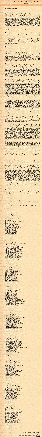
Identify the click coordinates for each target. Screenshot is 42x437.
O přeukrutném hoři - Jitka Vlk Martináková (12, 325)
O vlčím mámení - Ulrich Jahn (10, 350)
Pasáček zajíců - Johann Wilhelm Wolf (11, 361)
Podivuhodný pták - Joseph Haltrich (11, 364)
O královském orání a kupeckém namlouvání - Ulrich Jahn (15, 317)
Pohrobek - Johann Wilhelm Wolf (10, 366)
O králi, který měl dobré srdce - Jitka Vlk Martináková (14, 316)
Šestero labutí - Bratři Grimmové (10, 397)
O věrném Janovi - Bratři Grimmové (11, 348)
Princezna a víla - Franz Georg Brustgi (11, 374)
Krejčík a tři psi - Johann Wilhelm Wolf (11, 284)
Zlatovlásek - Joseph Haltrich (10, 423)
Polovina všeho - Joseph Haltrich (10, 368)
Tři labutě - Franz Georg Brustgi (10, 405)
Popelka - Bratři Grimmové (9, 369)
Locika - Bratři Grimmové (9, 288)
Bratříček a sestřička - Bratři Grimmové (11, 217)
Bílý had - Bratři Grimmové (9, 216)
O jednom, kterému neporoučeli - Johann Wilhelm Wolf (14, 311)
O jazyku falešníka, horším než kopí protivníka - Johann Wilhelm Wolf (17, 305)
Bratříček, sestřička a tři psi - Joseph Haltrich (12, 218)
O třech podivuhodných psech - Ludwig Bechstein (13, 342)
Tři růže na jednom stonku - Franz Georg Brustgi (13, 409)
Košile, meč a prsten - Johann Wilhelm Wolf (12, 271)
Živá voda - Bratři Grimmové (10, 428)
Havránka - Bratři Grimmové (10, 234)
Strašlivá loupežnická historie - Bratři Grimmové (13, 394)
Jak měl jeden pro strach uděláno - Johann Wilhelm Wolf (14, 249)
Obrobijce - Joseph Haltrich (9, 357)
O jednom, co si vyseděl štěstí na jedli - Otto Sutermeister (15, 310)
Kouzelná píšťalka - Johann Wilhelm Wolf (12, 273)
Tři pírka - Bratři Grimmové (9, 406)
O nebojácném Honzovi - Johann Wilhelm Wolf (13, 322)
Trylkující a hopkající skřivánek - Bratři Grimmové (13, 412)
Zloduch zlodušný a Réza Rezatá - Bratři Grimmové (14, 426)
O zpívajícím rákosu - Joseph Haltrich (11, 354)
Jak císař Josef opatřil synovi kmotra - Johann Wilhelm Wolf (15, 243)
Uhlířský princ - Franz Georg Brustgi (11, 413)
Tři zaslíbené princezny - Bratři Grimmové (12, 410)
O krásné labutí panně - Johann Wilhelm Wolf (12, 318)
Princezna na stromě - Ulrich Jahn (10, 377)
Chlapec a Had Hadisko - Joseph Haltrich (12, 220)
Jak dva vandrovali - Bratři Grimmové (11, 244)
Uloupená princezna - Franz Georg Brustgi (12, 414)
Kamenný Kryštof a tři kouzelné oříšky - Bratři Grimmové (15, 265)
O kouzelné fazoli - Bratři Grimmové (11, 312)
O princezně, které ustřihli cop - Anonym (12, 330)
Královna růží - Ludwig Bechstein (11, 279)
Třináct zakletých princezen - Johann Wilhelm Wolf (13, 411)
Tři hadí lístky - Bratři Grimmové (10, 402)
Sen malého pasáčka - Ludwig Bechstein (12, 385)
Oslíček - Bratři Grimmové (9, 359)
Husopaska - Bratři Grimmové (10, 241)
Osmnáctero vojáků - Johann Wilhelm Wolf (12, 360)
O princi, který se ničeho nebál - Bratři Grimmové (13, 331)
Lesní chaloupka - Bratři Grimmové (11, 287)
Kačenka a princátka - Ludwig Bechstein (12, 264)
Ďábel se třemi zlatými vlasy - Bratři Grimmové (13, 227)
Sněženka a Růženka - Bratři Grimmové (11, 392)
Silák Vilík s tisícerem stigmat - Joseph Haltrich (13, 386)
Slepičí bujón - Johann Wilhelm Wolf (11, 387)
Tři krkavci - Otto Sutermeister (10, 404)
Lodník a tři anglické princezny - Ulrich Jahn (12, 289)
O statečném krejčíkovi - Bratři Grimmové (12, 338)
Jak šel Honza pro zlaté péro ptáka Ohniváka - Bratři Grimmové (16, 258)
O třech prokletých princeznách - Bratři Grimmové (13, 343)
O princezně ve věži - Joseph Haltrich (11, 326)
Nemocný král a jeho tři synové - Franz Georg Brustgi (14, 299)
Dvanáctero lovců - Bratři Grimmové (11, 232)
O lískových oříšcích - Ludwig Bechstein (12, 321)
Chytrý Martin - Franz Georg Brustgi (11, 223)
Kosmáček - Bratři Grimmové (10, 269)
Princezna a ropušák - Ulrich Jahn (10, 373)
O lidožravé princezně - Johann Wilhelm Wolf (13, 320)
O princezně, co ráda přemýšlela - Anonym (12, 328)
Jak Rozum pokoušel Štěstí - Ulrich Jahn (12, 252)
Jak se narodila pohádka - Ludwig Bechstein (12, 254)
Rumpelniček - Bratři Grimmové (10, 383)
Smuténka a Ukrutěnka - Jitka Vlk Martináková (13, 390)
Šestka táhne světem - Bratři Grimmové (11, 398)
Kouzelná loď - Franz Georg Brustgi (11, 272)
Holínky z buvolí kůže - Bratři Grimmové (12, 235)
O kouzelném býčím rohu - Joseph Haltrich (12, 313)
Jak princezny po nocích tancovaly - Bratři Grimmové (14, 251)
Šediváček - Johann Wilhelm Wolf (11, 395)
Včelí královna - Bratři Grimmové (11, 416)
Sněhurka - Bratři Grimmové (10, 391)
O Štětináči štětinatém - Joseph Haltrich (11, 339)
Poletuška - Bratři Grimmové (10, 367)
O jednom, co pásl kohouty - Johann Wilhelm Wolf (13, 308)
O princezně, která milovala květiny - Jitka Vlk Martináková (15, 329)
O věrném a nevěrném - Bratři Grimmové (12, 346)
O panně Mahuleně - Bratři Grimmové (11, 324)
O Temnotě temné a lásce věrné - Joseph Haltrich (13, 340)
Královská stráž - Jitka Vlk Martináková (12, 281)
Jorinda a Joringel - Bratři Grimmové (11, 263)
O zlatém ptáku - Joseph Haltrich (10, 353)
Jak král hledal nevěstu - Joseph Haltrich (12, 248)
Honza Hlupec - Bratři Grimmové (10, 236)
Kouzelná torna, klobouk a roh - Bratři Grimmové (13, 274)
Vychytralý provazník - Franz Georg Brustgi (12, 420)
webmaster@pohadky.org (37, 433)
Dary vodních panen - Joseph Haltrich (11, 228)
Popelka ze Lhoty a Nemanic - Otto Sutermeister (13, 371)
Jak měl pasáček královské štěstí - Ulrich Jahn (13, 250)
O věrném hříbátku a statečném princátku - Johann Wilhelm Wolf (16, 347)
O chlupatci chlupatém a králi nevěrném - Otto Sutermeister (15, 301)
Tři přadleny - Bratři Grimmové (10, 407)
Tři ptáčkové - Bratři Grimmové (10, 408)
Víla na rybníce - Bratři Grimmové (11, 418)
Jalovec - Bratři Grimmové (9, 261)
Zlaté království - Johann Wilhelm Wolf (11, 421)
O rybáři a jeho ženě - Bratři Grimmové (11, 335)
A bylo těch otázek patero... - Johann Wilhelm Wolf (13, 214)
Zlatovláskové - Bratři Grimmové (10, 424)
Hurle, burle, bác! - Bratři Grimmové (11, 240)
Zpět (14, 202)
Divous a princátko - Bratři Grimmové (11, 229)
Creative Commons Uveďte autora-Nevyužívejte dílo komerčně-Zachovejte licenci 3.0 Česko (28, 435)
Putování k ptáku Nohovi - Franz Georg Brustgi (13, 381)
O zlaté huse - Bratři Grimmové (10, 351)
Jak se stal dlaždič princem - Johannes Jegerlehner (13, 255)
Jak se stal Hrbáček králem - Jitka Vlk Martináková (13, 256)
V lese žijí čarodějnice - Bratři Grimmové (12, 415)
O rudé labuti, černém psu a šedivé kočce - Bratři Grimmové (15, 334)
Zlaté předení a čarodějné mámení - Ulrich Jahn (13, 422)
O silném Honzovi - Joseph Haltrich (11, 336)
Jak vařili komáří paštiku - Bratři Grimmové (12, 260)
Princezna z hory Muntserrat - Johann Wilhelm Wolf (14, 378)
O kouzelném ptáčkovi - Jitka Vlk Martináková (13, 314)
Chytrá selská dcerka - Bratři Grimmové (12, 222)
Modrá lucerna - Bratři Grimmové (10, 295)
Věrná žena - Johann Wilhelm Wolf (11, 417)
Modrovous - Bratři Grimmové (10, 296)
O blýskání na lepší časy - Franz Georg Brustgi (13, 300)
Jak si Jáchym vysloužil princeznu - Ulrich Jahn (13, 257)
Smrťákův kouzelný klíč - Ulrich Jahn (11, 389)
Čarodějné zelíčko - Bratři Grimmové (11, 224)
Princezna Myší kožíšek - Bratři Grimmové (12, 375)
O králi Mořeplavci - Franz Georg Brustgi (12, 315)
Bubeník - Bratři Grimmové (9, 219)
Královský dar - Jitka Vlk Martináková (11, 282)
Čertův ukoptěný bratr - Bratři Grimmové (12, 226)
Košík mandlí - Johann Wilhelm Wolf (11, 270)
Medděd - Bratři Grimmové (9, 292)
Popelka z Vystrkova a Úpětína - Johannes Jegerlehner (14, 370)
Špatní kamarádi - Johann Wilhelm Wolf (12, 400)
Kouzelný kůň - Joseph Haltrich (10, 275)
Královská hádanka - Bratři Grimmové (11, 280)
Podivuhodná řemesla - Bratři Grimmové (12, 363)
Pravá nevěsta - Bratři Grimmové (10, 372)
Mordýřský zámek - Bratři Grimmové (11, 297)
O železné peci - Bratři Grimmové (10, 355)
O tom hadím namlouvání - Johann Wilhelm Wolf (13, 341)
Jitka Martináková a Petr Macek (31, 434)
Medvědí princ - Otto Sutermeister (11, 294)
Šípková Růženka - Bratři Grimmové (11, 399)
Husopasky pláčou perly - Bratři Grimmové (12, 242)
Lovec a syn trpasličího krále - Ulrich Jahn (12, 291)
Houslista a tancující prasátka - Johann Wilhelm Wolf (14, 239)
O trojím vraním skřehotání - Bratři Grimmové (13, 344)
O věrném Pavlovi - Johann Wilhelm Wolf (12, 349)
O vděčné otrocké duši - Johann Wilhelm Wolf (13, 345)
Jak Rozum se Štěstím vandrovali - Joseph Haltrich (13, 253)
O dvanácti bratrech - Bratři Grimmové (11, 302)
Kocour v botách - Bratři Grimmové (11, 267)
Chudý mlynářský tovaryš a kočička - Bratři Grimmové (14, 221)
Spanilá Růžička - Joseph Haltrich (10, 393)
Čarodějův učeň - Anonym (9, 225)
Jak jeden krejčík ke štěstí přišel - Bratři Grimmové (13, 245)
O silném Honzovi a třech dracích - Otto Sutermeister (14, 337)
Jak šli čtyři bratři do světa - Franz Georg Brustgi (13, 259)
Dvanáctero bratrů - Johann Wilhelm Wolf (12, 231)
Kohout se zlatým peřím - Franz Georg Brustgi (13, 268)
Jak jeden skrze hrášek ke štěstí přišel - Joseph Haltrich (14, 246)
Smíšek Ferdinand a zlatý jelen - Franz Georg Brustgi (14, 388)
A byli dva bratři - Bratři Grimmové (11, 213)
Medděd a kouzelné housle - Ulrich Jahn (12, 293)
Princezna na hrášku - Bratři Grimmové (11, 376)
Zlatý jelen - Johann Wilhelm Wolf (11, 425)
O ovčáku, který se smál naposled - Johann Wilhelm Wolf (14, 323)
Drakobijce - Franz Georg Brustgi (10, 230)
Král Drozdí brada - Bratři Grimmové (11, 277)
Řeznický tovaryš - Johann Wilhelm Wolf (12, 382)
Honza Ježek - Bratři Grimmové (10, 237)
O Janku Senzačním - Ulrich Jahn (10, 304)
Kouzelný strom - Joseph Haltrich (10, 276)
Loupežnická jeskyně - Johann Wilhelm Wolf (12, 290)
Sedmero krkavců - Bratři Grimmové (11, 384)
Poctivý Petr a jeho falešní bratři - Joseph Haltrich (13, 362)
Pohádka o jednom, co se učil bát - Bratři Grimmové (14, 365)
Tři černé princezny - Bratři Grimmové (11, 401)
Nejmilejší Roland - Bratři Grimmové (11, 298)
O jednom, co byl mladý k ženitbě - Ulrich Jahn (13, 307)
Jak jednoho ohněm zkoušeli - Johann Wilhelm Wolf (14, 247)
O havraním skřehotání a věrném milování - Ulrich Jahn (14, 303)
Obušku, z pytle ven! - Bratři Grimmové (12, 358)
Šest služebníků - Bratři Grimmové (11, 396)
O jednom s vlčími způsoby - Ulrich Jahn (12, 306)
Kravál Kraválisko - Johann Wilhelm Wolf (12, 283)
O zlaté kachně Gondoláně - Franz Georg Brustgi (13, 352)
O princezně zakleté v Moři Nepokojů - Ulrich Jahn (13, 327)
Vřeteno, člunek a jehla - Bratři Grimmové (12, 419)
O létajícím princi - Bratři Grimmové (11, 319)
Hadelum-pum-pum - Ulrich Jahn (10, 233)
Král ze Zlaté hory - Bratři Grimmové (11, 278)
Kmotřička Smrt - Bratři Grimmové (11, 266)
